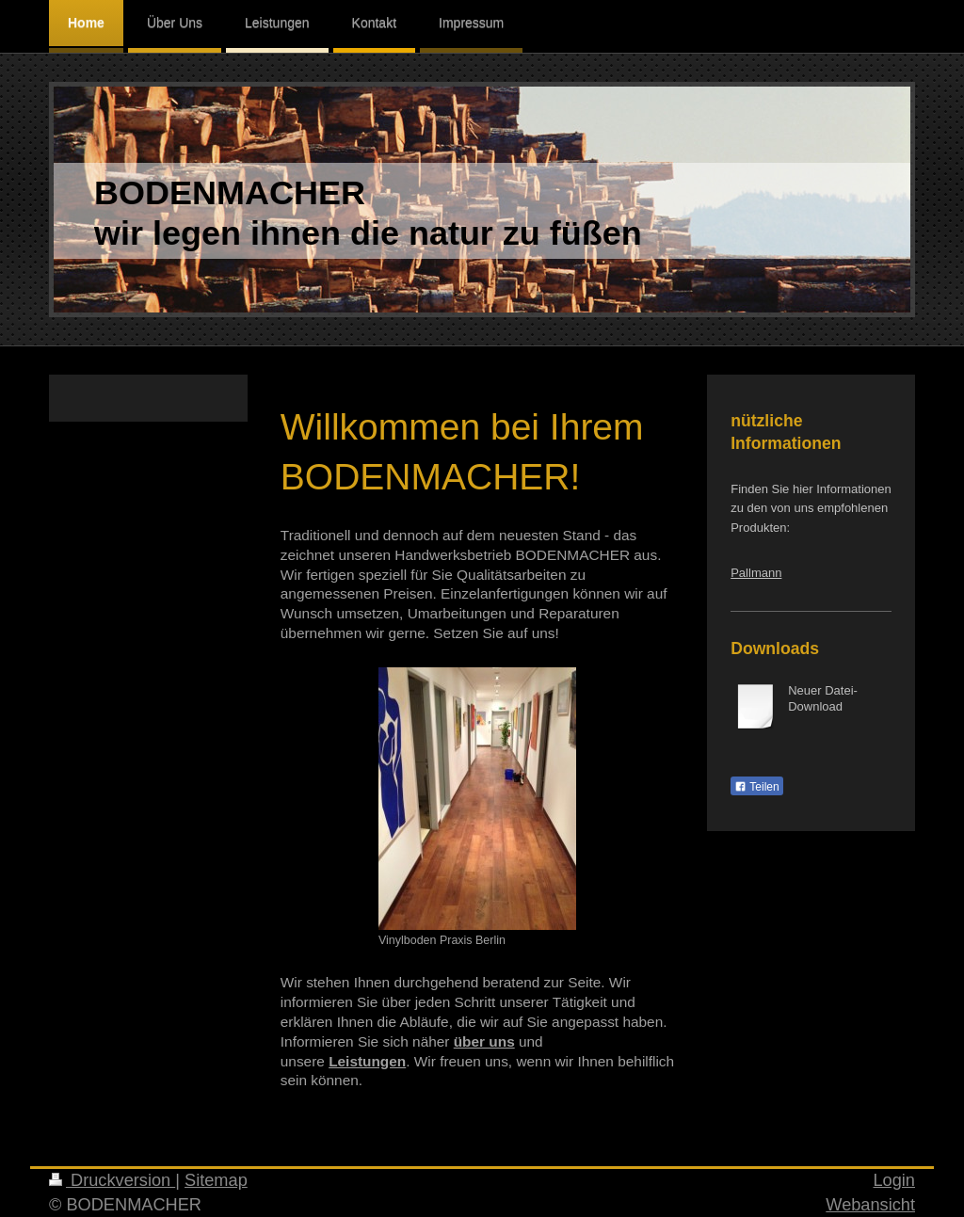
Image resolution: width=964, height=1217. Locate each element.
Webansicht (870, 1204)
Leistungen (367, 1061)
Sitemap (216, 1180)
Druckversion (112, 1180)
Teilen (756, 786)
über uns (484, 1041)
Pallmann (756, 573)
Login (894, 1180)
